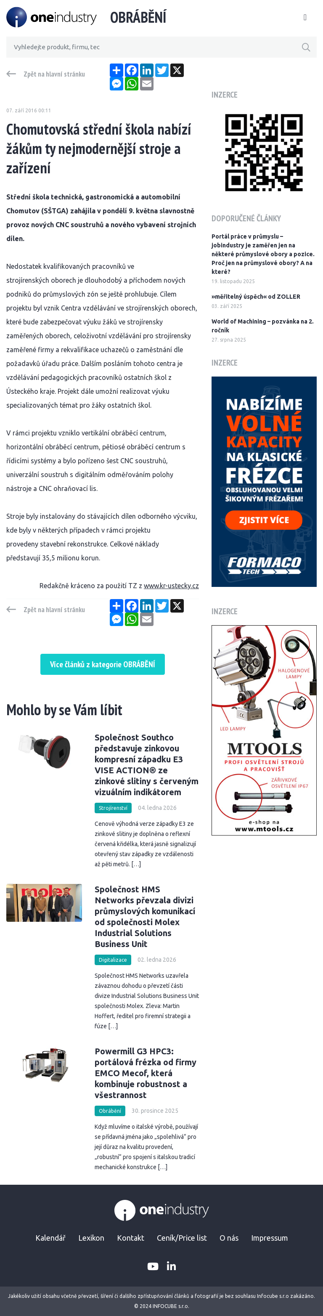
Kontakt (130, 1238)
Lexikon (91, 1238)
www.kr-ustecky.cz (171, 585)
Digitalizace (113, 960)
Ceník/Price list (182, 1238)
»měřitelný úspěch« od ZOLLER (256, 296)
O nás (229, 1238)
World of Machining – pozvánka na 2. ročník (263, 326)
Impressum (269, 1238)
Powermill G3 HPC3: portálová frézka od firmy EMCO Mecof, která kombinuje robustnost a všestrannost (145, 1073)
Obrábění (110, 1111)
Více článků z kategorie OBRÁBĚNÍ (102, 664)
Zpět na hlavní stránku (54, 74)
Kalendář (50, 1238)
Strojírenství (113, 808)
